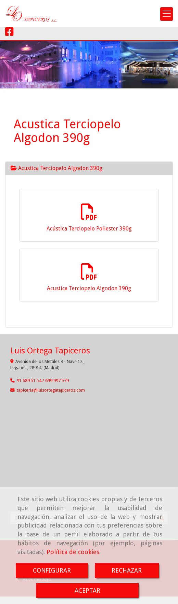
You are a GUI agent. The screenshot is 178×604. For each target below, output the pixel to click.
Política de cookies (73, 552)
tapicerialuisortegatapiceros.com (51, 390)
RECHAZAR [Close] (127, 570)
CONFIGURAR (52, 570)
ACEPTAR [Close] (87, 590)
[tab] (89, 168)
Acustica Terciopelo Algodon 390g (56, 168)
